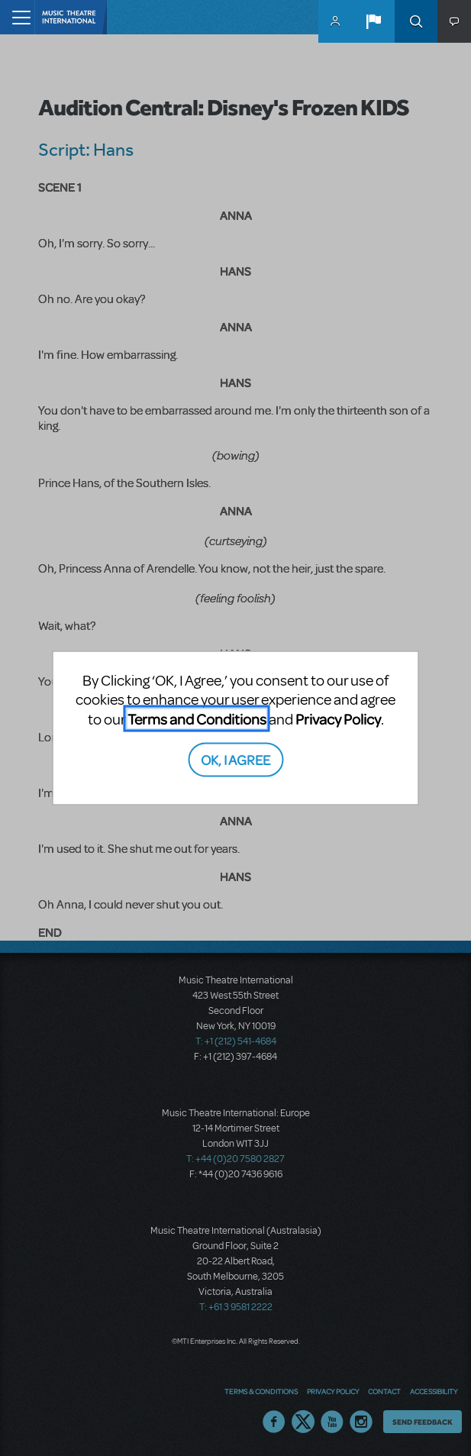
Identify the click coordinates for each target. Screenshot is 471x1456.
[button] (373, 21)
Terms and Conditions (196, 718)
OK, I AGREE (235, 759)
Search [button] (416, 21)
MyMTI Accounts (335, 21)
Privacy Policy (338, 718)
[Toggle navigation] (17, 17)
